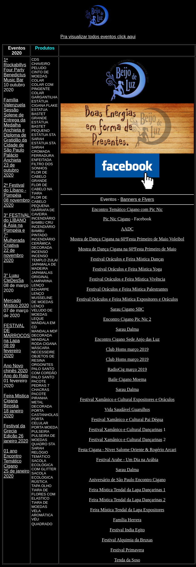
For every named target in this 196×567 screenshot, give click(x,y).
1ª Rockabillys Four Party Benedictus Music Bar (15, 69)
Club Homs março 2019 (127, 349)
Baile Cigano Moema (127, 379)
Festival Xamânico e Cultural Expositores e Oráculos (127, 399)
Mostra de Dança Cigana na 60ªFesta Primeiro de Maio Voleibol (127, 239)
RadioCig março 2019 (127, 369)
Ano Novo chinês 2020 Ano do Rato (16, 370)
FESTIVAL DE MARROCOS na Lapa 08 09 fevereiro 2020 (17, 340)
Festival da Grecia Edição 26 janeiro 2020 (16, 433)
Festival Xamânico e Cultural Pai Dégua (127, 419)
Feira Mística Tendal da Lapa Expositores (127, 509)
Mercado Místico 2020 (16, 303)
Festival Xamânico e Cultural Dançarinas (125, 429)
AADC (127, 229)
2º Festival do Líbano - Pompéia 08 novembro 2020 (16, 195)
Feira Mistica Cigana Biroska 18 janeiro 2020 (16, 405)
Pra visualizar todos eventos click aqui (97, 36)
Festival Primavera (127, 549)
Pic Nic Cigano (116, 218)
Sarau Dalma (127, 329)
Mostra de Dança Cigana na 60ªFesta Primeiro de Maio (127, 249)
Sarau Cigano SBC (127, 309)
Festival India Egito (127, 529)
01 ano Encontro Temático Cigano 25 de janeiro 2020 (16, 463)
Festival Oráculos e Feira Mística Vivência (127, 279)
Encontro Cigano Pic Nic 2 (127, 319)
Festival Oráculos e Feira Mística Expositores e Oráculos (127, 299)
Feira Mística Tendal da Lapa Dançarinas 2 (127, 499)
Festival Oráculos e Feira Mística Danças (127, 259)
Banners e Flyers (137, 199)
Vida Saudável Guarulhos (127, 409)
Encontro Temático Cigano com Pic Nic (127, 209)
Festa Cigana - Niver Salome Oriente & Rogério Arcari (127, 449)
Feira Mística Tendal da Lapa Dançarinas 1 (127, 489)
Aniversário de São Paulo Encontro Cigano (127, 479)
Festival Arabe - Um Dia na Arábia (127, 459)
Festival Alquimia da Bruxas (127, 539)
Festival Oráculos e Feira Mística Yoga (127, 269)
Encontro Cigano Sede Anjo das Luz (127, 339)
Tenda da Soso (127, 560)
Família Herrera (127, 519)
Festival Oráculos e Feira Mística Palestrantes (127, 289)
